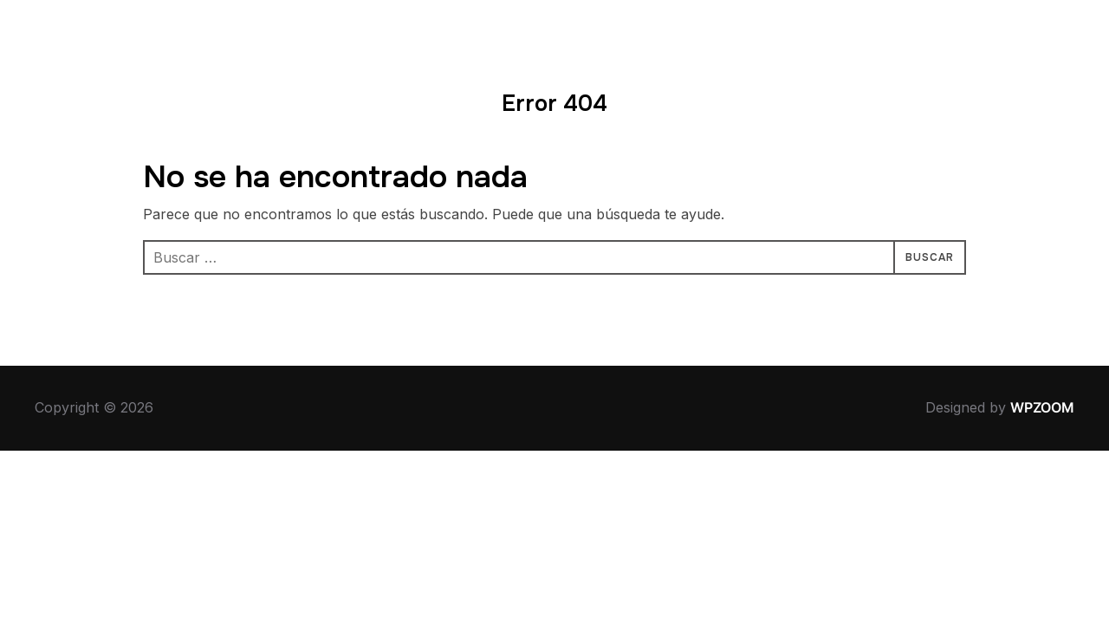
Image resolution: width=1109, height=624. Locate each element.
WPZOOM (1042, 407)
